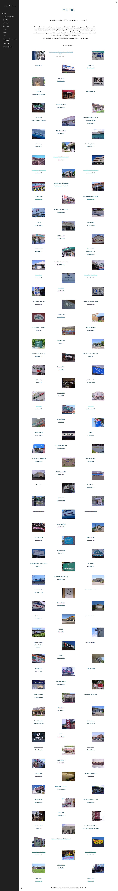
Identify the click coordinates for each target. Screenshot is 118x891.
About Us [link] (5, 19)
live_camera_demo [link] (9, 16)
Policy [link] (4, 35)
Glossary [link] (5, 29)
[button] (116, 2)
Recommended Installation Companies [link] (10, 39)
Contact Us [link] (6, 23)
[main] (68, 9)
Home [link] (4, 13)
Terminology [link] (6, 43)
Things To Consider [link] (7, 46)
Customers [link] (6, 26)
